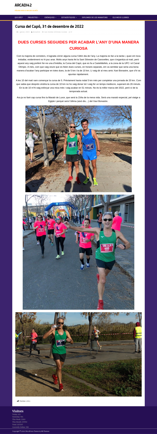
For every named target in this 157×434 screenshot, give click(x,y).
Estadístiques (68, 17)
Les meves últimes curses (55, 32)
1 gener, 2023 (24, 32)
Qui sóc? (19, 17)
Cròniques (49, 17)
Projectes (33, 17)
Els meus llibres (121, 17)
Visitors (17, 411)
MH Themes (45, 431)
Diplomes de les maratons (95, 17)
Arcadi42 (36, 32)
